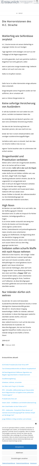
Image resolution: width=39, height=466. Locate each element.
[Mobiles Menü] (19, 13)
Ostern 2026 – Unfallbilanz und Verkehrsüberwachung (19, 403)
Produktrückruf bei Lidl (9, 399)
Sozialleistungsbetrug (8, 379)
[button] (36, 424)
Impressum (33, 463)
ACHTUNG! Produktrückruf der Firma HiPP (15, 365)
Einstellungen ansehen (19, 458)
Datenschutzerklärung (8, 463)
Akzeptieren (19, 447)
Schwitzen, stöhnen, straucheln (12, 382)
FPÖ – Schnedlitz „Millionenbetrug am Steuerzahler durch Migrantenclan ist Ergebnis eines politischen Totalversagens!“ (18, 392)
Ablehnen (19, 453)
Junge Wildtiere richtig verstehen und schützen (16, 419)
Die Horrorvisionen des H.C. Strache (16, 23)
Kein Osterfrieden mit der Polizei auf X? (14, 406)
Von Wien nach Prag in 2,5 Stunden (13, 386)
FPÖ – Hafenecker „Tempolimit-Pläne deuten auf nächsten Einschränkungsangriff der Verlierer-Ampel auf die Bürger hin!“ (18, 412)
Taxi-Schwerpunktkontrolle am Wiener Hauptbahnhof (19, 368)
